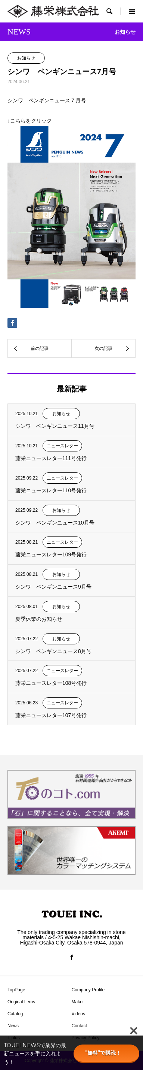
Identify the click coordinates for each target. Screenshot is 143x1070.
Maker (78, 1001)
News (13, 1025)
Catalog (15, 1013)
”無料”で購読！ (106, 1052)
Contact (79, 1025)
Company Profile (88, 989)
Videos (78, 1013)
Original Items (21, 1001)
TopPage (16, 989)
